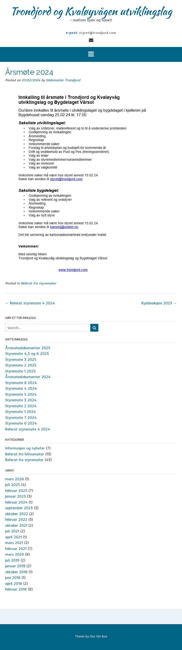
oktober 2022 (16, 514)
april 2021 (13, 537)
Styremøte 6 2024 (21, 423)
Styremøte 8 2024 (21, 382)
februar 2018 (16, 589)
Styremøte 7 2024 (20, 417)
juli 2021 (12, 531)
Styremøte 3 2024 (20, 400)
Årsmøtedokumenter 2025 (27, 348)
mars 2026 (14, 479)
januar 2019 (15, 566)
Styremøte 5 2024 (20, 394)
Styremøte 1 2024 (20, 411)
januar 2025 (15, 496)
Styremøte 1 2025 (20, 371)
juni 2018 (12, 577)
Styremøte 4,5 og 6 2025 (27, 353)
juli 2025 (12, 484)
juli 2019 (12, 560)
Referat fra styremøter (38, 283)
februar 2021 (16, 548)
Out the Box (98, 636)
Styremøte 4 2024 (21, 388)
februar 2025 (16, 490)
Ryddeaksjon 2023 (159, 303)
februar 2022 (16, 519)
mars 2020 (14, 554)
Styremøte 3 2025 (20, 359)
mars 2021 (14, 542)
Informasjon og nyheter (25, 448)
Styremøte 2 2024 (20, 406)
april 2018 (13, 583)
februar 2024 (16, 502)
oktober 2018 (16, 572)
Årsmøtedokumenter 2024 (27, 377)
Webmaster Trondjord (63, 80)
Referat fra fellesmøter (24, 454)
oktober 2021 (16, 525)
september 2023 (19, 508)
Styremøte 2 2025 (20, 365)
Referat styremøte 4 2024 (30, 303)
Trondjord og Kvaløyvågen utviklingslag (91, 11)
